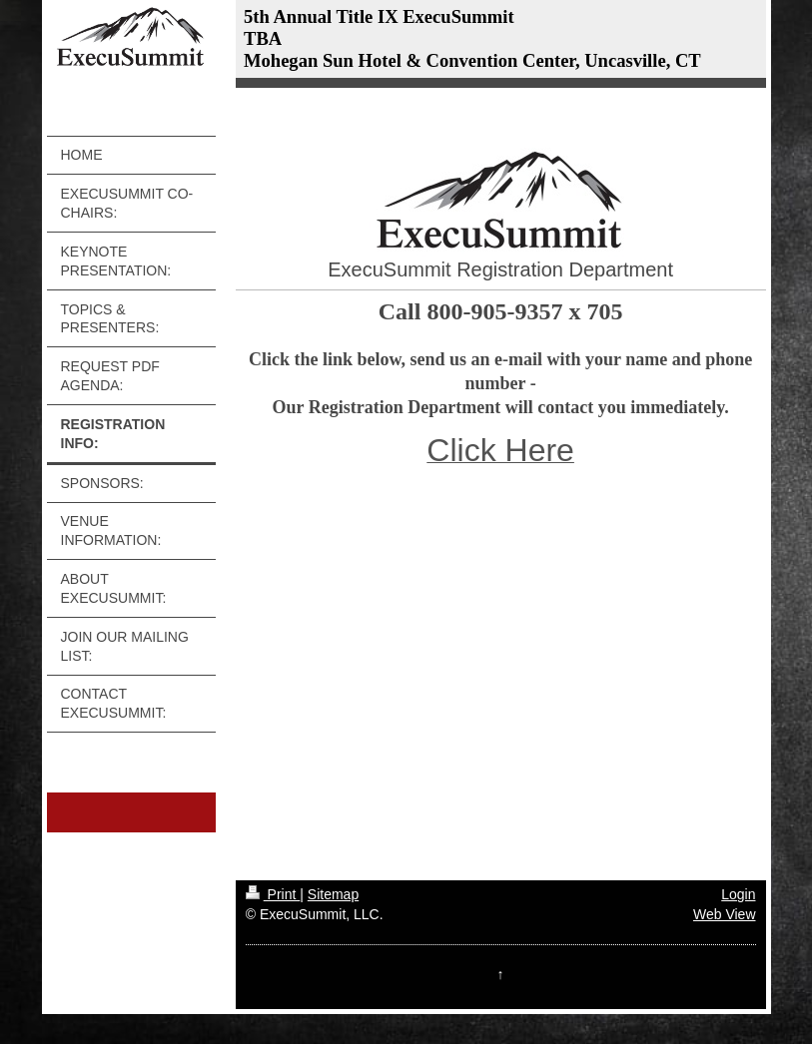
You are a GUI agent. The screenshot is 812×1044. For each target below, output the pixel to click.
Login (738, 894)
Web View (724, 914)
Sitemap (333, 894)
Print (273, 894)
